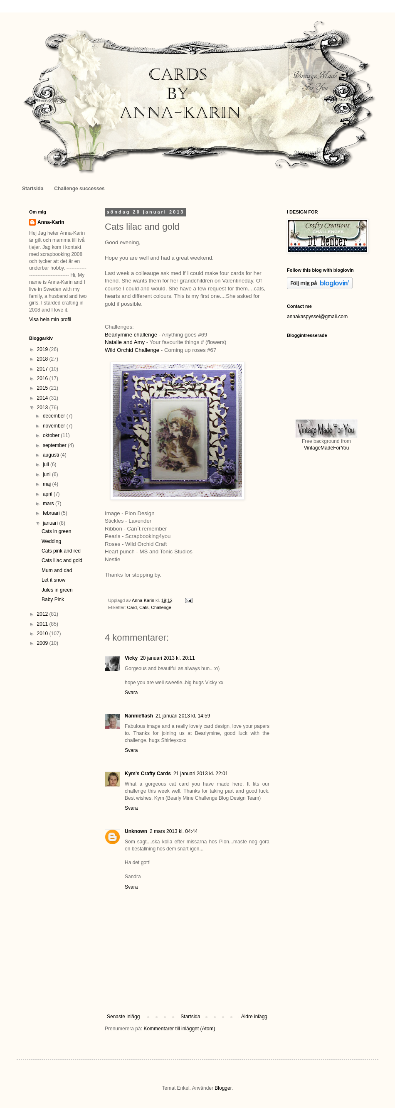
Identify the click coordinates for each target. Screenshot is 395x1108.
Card (132, 607)
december (55, 416)
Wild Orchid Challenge (132, 350)
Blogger (223, 1088)
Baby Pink (53, 599)
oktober (52, 435)
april (48, 494)
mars (49, 503)
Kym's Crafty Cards (148, 773)
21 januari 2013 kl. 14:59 (183, 716)
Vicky (131, 658)
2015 (43, 388)
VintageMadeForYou (326, 448)
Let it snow (53, 580)
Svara (131, 692)
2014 (43, 398)
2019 (43, 349)
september (55, 445)
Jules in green (57, 590)
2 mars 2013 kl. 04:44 (174, 831)
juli (46, 464)
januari (51, 523)
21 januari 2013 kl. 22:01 (200, 773)
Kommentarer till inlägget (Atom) (179, 1029)
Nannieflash (139, 716)
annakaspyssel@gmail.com (317, 316)
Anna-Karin (50, 222)
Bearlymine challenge (131, 335)
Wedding (51, 541)
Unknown (136, 831)
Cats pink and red (61, 551)
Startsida (32, 189)
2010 (43, 633)
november (55, 426)
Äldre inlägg (254, 1017)
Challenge (161, 607)
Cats (143, 607)
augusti (51, 455)
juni (47, 474)
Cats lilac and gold (62, 560)
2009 (43, 643)
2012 (43, 614)
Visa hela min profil (50, 319)
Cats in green (56, 531)
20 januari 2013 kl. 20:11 (167, 658)
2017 (43, 369)
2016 (43, 378)
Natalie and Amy (125, 342)
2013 (43, 407)
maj (47, 484)
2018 (43, 359)
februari (52, 513)
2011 (43, 624)
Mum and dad (57, 570)
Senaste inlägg (123, 1017)
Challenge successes (79, 189)
